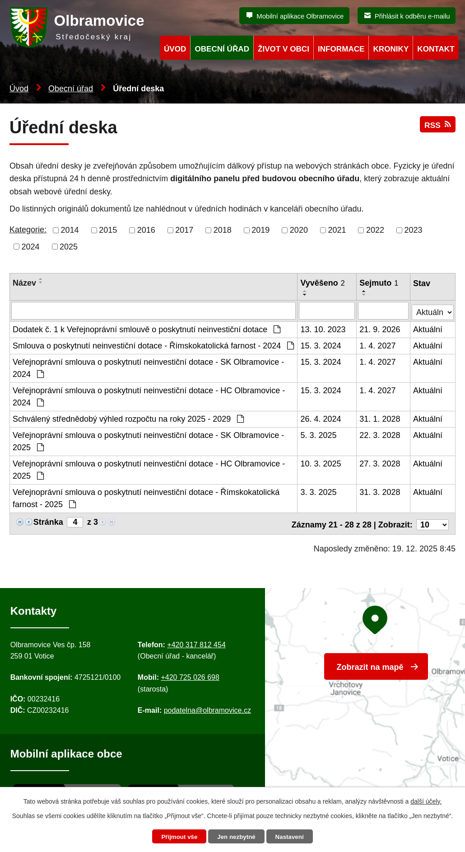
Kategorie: (27, 229)
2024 (31, 246)
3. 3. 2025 (319, 491)
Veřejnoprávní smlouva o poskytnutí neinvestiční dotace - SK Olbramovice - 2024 (148, 367)
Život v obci (283, 49)
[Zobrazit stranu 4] (75, 521)
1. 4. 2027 (378, 344)
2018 (223, 230)
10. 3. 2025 (321, 462)
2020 (299, 230)
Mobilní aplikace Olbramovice (300, 16)
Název (24, 282)
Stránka (48, 521)
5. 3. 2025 (319, 434)
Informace (341, 49)
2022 (375, 230)
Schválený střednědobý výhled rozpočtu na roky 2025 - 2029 (128, 418)
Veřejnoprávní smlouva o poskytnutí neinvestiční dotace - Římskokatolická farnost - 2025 (146, 497)
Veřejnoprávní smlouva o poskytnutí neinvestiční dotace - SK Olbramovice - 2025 (148, 440)
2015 (108, 230)
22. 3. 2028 (380, 434)
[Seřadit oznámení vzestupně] (41, 279)
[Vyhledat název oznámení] (153, 310)
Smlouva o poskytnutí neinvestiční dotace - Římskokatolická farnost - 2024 (153, 344)
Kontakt (435, 49)
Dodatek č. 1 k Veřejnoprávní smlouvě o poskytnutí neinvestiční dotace (146, 328)
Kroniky (391, 49)
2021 (337, 230)
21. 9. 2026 (380, 328)
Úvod (18, 88)
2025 (69, 246)
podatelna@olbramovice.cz (207, 707)
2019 (260, 230)
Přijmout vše (177, 836)
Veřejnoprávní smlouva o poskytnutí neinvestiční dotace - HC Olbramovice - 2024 (149, 395)
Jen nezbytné (237, 836)
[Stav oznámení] (433, 309)
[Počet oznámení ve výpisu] (432, 521)
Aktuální (428, 328)
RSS (437, 127)
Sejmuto (379, 282)
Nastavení (292, 836)
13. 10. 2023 (323, 328)
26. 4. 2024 (321, 418)
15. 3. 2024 (321, 344)
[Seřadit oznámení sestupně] (41, 282)
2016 (146, 230)
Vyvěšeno (323, 282)
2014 (70, 230)
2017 (184, 230)
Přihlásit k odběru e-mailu (412, 16)
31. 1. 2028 (380, 418)
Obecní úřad (70, 88)
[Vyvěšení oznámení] (327, 310)
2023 (414, 230)
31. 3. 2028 (380, 491)
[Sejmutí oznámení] (383, 310)
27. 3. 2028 (380, 462)
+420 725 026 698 (190, 674)
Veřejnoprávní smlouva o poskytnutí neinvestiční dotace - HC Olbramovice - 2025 (149, 469)
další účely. (426, 800)
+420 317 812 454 (196, 641)
